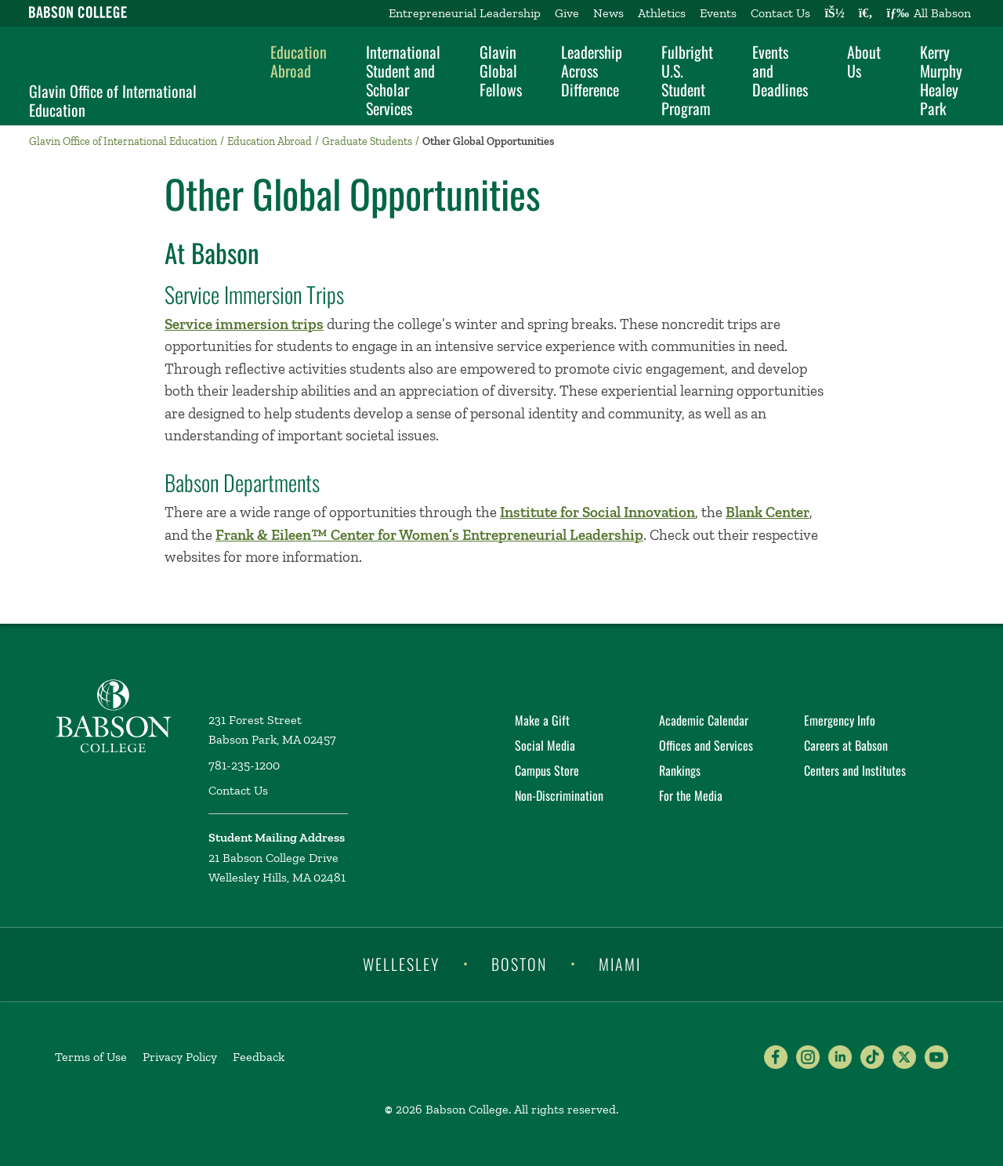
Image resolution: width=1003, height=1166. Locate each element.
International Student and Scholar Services (403, 80)
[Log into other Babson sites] (834, 13)
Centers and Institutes (855, 770)
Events (718, 12)
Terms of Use (91, 1056)
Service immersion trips (244, 324)
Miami (620, 963)
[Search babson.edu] (866, 13)
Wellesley (401, 963)
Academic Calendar (703, 720)
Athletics (662, 12)
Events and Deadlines (780, 70)
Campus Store (547, 770)
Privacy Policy (180, 1056)
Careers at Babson (846, 745)
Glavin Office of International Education (113, 100)
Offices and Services (706, 745)
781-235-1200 (244, 765)
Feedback (258, 1056)
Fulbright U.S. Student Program (687, 80)
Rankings (680, 770)
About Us (864, 61)
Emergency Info (839, 720)
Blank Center (767, 512)
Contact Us (780, 12)
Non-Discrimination (559, 795)
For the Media (690, 795)
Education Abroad (298, 61)
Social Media (545, 745)
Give (567, 12)
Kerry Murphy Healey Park (941, 80)
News (608, 12)
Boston (519, 963)
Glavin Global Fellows (501, 70)
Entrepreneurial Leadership (465, 12)
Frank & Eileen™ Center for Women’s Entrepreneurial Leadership (429, 535)
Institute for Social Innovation (597, 512)
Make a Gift (542, 720)
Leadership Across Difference (591, 70)
